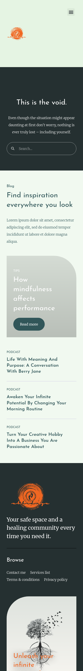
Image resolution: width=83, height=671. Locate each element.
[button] (71, 12)
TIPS (16, 271)
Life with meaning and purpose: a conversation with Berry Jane (33, 365)
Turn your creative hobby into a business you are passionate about (35, 440)
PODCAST (13, 352)
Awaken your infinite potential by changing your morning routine (36, 403)
